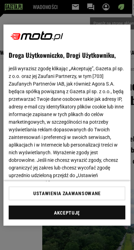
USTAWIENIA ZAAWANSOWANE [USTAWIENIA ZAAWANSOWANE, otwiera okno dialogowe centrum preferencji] (67, 193)
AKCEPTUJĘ (67, 213)
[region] (67, 125)
